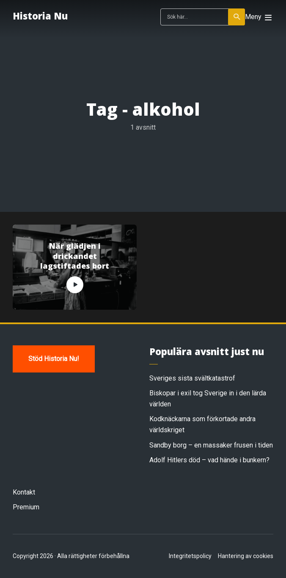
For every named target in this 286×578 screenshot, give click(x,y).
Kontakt (24, 492)
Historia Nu (40, 15)
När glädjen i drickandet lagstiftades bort (74, 256)
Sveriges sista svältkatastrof (192, 378)
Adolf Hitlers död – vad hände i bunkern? (209, 460)
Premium (26, 507)
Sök (237, 17)
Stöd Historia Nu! (53, 359)
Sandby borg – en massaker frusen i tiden (211, 445)
